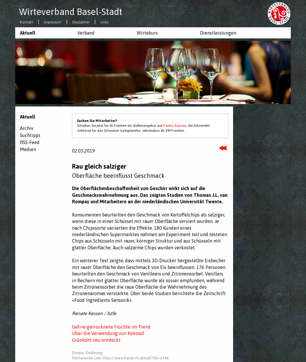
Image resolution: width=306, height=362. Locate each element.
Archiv (26, 128)
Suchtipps (30, 135)
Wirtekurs (147, 32)
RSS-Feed (30, 142)
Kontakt (26, 22)
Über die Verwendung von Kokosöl (108, 333)
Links (104, 22)
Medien (28, 149)
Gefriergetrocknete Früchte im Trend (111, 326)
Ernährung (94, 353)
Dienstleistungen (218, 32)
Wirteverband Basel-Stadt (70, 11)
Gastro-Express (174, 126)
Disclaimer (81, 22)
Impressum (52, 22)
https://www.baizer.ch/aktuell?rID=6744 (135, 358)
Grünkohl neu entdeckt (96, 340)
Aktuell (27, 32)
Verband (86, 32)
